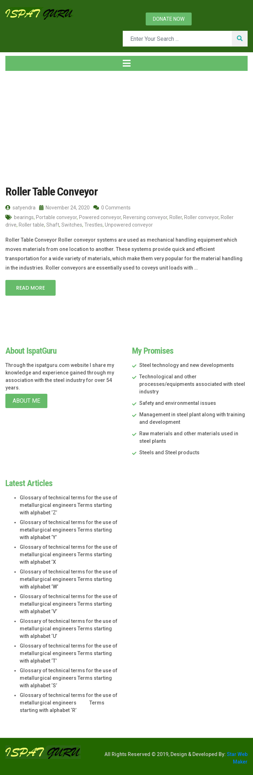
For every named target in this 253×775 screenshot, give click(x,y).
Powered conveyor (100, 217)
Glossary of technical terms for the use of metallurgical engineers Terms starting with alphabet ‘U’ (68, 628)
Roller (175, 217)
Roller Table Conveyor (51, 191)
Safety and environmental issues (177, 403)
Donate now (168, 19)
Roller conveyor (201, 217)
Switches (71, 225)
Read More (30, 287)
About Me (26, 400)
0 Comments (112, 207)
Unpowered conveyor (129, 225)
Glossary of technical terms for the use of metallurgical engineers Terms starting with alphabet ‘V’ (68, 604)
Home (17, 128)
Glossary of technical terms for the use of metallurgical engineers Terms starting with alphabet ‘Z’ (68, 505)
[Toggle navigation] (126, 63)
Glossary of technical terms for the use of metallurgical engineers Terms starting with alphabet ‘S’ (68, 678)
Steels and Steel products (169, 452)
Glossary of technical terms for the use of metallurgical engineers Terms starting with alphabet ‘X (68, 554)
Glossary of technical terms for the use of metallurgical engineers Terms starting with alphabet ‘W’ (68, 579)
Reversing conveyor (145, 217)
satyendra (20, 207)
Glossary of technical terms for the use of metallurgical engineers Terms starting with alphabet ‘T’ (68, 653)
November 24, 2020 (64, 207)
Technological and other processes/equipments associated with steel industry (192, 384)
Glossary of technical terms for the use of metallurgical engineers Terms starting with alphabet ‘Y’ (68, 529)
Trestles (93, 225)
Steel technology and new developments (186, 365)
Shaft (52, 225)
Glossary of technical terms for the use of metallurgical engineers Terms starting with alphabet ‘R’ (68, 702)
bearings (24, 217)
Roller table (31, 225)
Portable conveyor (56, 217)
